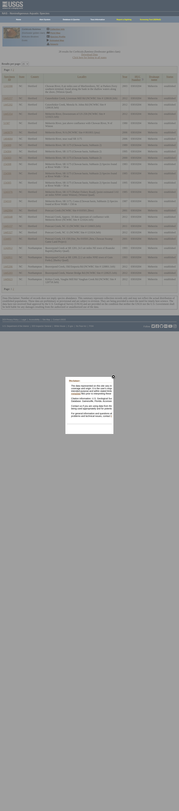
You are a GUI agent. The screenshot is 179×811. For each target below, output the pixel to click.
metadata (76, 393)
